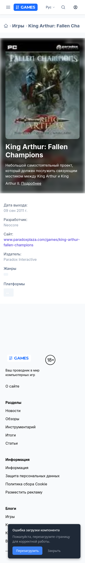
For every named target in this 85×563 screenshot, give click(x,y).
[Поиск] (63, 7)
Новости (12, 410)
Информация (16, 467)
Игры (18, 26)
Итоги (10, 435)
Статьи (11, 443)
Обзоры (12, 419)
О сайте (12, 386)
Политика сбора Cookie (26, 484)
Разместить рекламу (23, 492)
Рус (50, 7)
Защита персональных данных (32, 476)
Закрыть (54, 551)
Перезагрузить (27, 551)
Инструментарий (20, 427)
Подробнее (31, 183)
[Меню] (8, 7)
